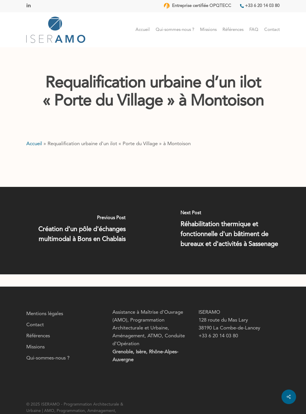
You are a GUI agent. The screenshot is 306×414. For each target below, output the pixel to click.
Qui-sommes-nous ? (47, 358)
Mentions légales (44, 313)
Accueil (34, 143)
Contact (35, 324)
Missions (35, 347)
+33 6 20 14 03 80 (218, 336)
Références (38, 336)
